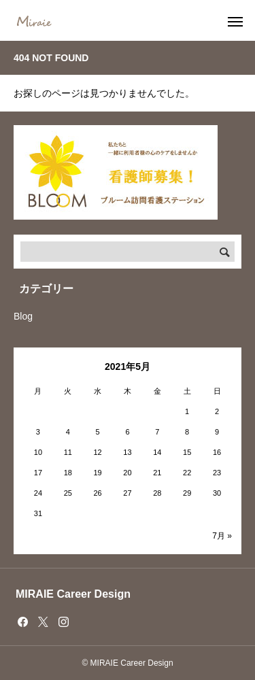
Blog (23, 316)
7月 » (222, 536)
